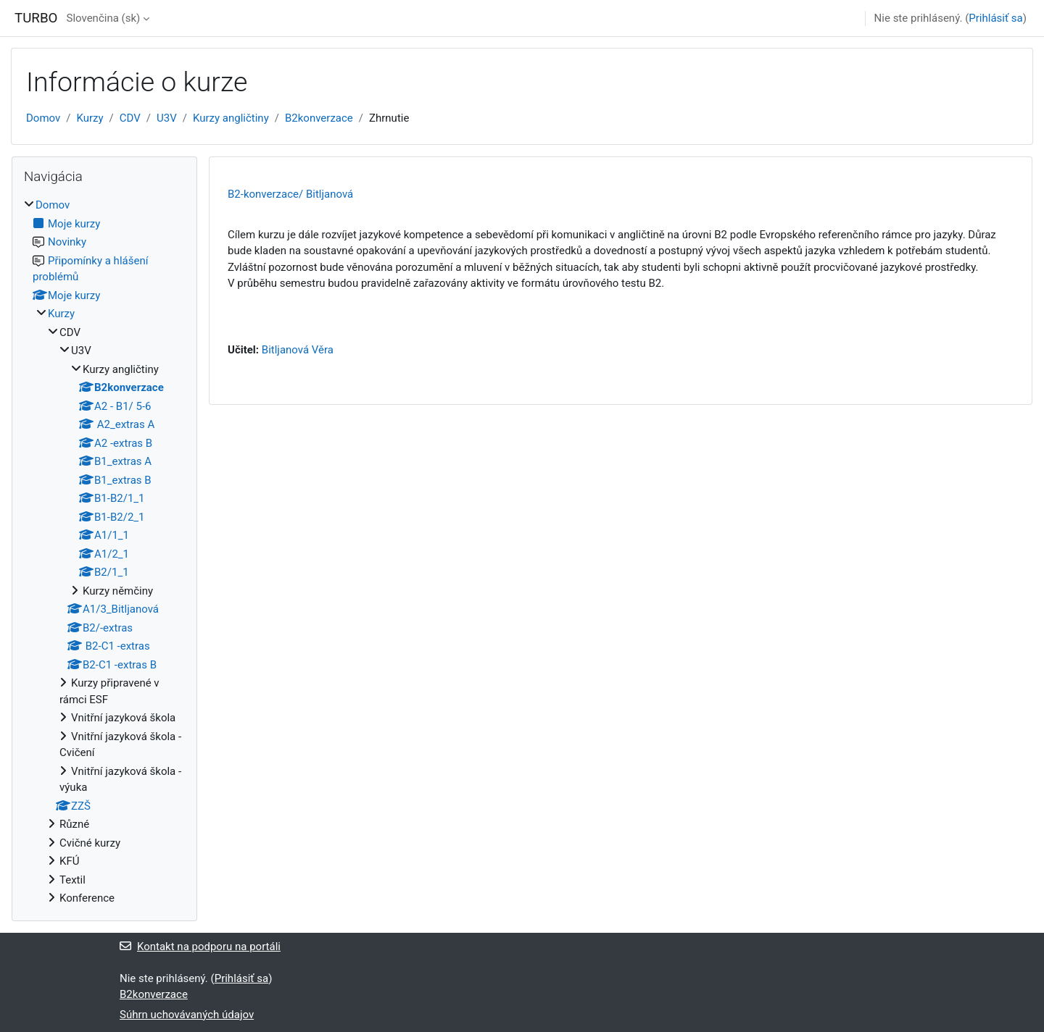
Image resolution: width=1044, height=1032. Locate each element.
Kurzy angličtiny (231, 118)
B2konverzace (319, 118)
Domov (43, 118)
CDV (130, 118)
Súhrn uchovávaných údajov (187, 1014)
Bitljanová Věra (298, 349)
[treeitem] (104, 552)
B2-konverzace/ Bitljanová (290, 194)
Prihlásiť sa (995, 18)
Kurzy (89, 118)
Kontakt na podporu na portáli (200, 946)
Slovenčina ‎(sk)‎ (103, 18)
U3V (167, 118)
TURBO (35, 18)
